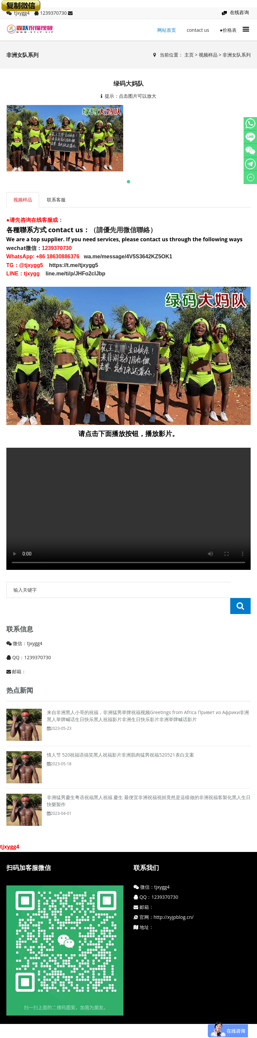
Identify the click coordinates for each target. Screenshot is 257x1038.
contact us (198, 30)
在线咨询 (239, 12)
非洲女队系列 (237, 55)
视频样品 (208, 55)
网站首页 (166, 30)
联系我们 (146, 851)
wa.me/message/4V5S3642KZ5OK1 (128, 256)
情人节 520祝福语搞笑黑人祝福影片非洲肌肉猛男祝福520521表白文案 (120, 739)
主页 (189, 55)
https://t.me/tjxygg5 (72, 265)
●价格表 (228, 30)
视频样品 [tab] (22, 199)
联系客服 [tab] (56, 199)
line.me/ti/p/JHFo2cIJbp (75, 273)
